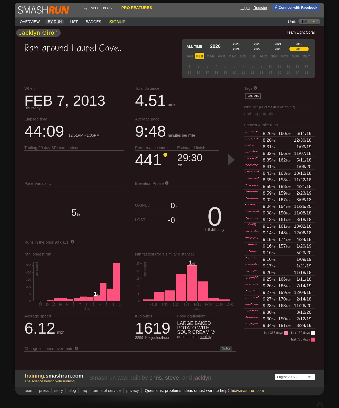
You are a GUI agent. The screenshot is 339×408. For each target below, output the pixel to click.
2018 (299, 49)
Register (260, 8)
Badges (93, 22)
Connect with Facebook (295, 7)
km (304, 22)
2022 (257, 49)
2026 (215, 46)
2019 (299, 44)
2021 (278, 44)
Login (244, 8)
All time (194, 46)
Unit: (292, 21)
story (58, 390)
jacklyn (202, 377)
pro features (136, 7)
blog (107, 8)
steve (172, 377)
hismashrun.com (247, 390)
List (74, 22)
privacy (132, 390)
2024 (236, 49)
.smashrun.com (54, 376)
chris (155, 377)
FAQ (84, 8)
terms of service (107, 390)
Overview (30, 22)
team (29, 390)
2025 (236, 44)
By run (55, 22)
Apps (95, 8)
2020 (278, 49)
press (44, 390)
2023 (257, 44)
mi (314, 22)
